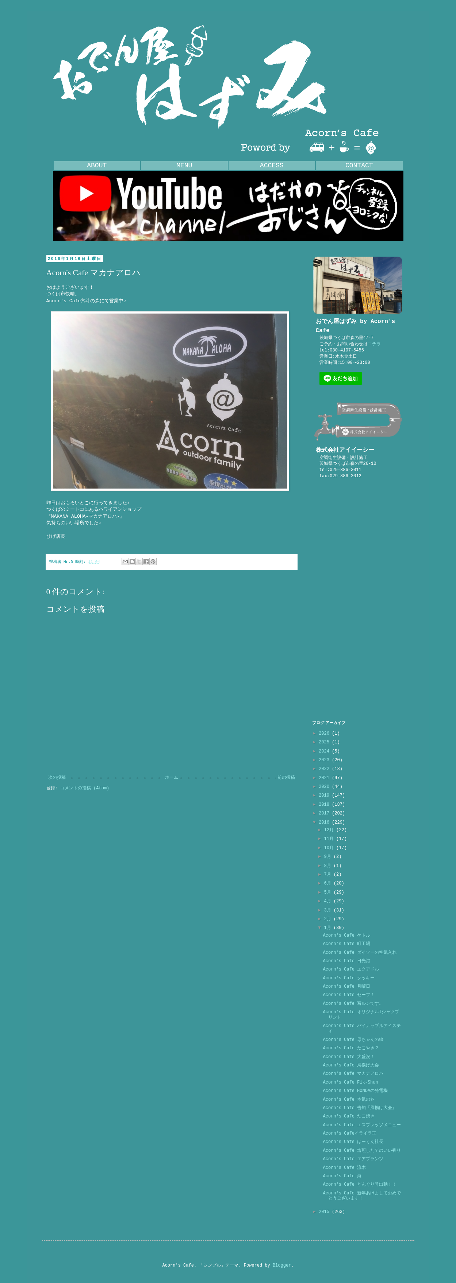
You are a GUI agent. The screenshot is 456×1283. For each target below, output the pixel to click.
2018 (325, 804)
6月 (328, 883)
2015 (325, 1211)
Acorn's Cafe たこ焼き (349, 1116)
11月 (330, 838)
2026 (325, 733)
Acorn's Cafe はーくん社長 (353, 1141)
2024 (325, 751)
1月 (328, 927)
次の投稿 (57, 777)
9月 (328, 856)
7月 (328, 874)
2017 (325, 813)
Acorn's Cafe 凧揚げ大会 (351, 1065)
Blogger (282, 1265)
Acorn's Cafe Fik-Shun (350, 1082)
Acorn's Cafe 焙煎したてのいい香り (362, 1150)
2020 (325, 786)
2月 (328, 919)
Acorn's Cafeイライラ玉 (349, 1133)
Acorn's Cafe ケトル (346, 935)
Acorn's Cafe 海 (342, 1176)
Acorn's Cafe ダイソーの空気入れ (359, 952)
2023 (325, 760)
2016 (325, 822)
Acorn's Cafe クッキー (349, 978)
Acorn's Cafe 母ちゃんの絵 (353, 1039)
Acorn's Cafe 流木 (344, 1167)
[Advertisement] (357, 599)
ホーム (171, 777)
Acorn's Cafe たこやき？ (351, 1048)
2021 (325, 778)
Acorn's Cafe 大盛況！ (349, 1057)
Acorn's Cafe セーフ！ (349, 995)
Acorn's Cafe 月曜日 (346, 986)
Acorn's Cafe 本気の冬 (349, 1099)
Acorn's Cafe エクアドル (351, 969)
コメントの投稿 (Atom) (84, 788)
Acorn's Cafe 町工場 (346, 943)
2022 (325, 768)
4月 (328, 901)
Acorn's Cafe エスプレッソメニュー (362, 1125)
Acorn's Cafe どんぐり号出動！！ (359, 1184)
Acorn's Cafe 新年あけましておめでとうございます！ (362, 1196)
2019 (325, 795)
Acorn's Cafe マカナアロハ (353, 1073)
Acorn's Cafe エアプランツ (353, 1159)
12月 (330, 830)
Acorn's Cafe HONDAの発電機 (355, 1090)
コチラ (374, 344)
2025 (325, 742)
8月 (328, 865)
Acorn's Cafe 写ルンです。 (353, 1003)
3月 (328, 910)
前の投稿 (286, 777)
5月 (328, 892)
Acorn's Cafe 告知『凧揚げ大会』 (359, 1108)
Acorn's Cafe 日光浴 (346, 961)
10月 (330, 848)
